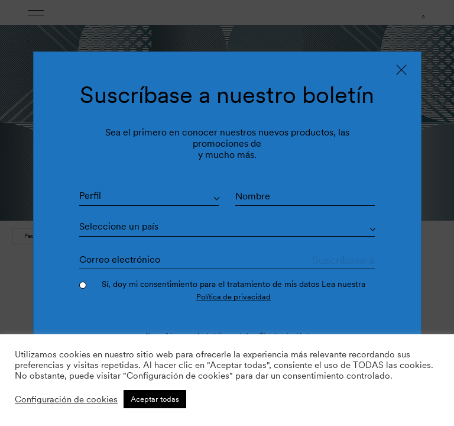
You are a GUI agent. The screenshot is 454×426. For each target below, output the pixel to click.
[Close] (401, 68)
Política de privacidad (233, 297)
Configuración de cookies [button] (66, 399)
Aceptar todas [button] (155, 399)
